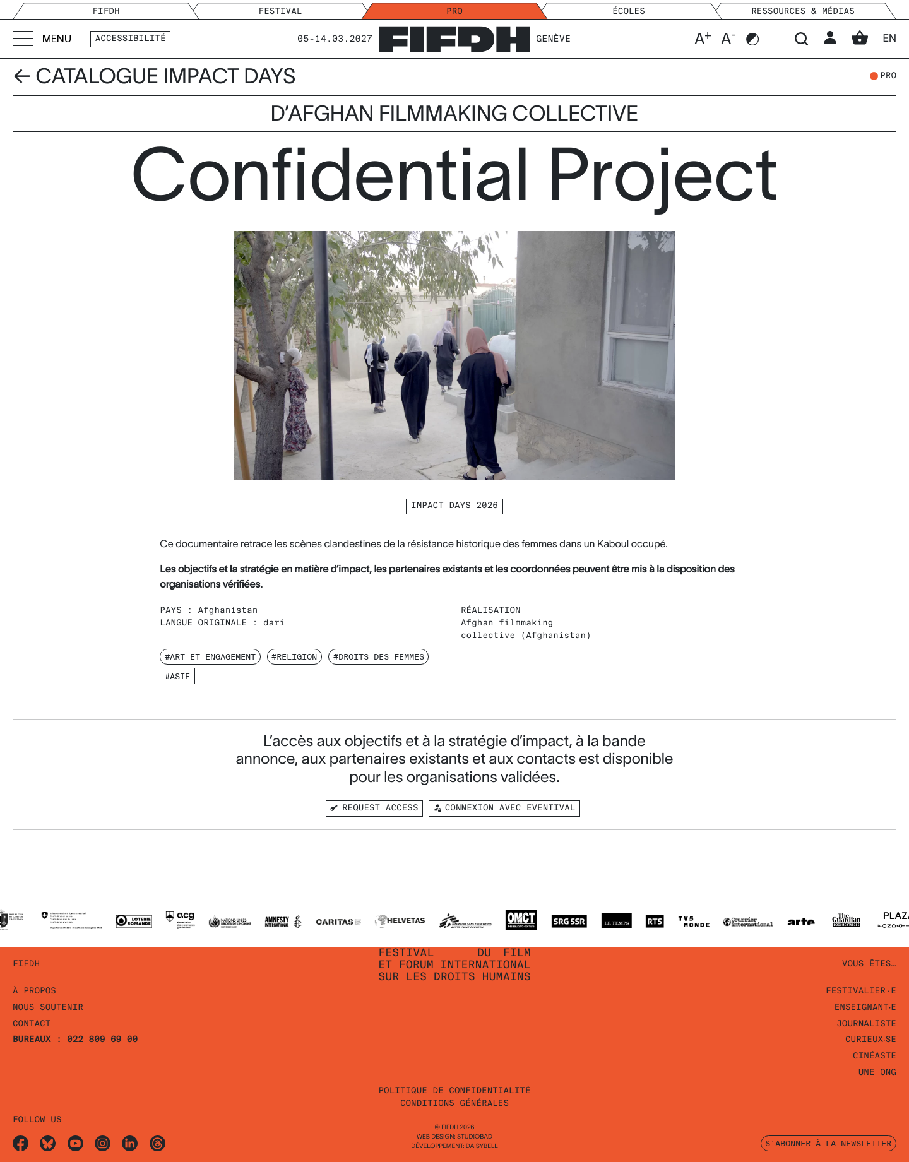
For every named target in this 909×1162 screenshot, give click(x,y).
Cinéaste (874, 1056)
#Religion (294, 656)
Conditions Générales (454, 1103)
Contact (31, 1024)
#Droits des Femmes (378, 656)
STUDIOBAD (474, 1137)
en (889, 38)
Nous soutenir (48, 1007)
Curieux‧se (869, 1040)
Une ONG (877, 1072)
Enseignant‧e (863, 1007)
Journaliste (866, 1024)
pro (888, 76)
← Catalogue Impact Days (154, 76)
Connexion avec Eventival (504, 808)
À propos (34, 991)
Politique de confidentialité (454, 1091)
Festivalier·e (861, 991)
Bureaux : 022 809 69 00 (75, 1040)
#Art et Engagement (210, 656)
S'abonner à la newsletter (828, 1143)
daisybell (482, 1146)
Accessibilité (130, 38)
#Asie (177, 676)
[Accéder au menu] (42, 39)
